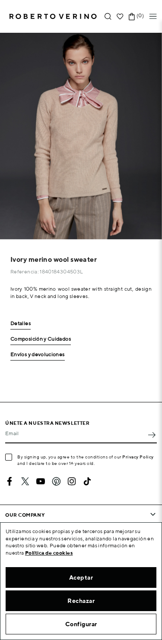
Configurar (81, 624)
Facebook (9, 481)
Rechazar (81, 600)
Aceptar (81, 577)
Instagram (71, 481)
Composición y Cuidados (40, 339)
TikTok (87, 481)
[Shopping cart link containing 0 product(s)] (132, 16)
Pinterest (56, 481)
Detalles (20, 323)
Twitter (25, 481)
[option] (81, 136)
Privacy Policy (138, 456)
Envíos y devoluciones (37, 355)
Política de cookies (49, 552)
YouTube (40, 481)
